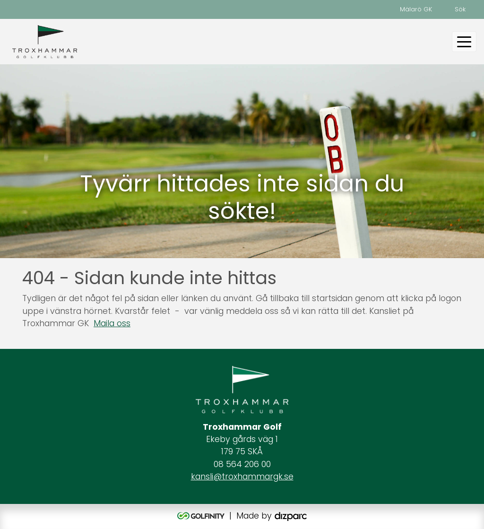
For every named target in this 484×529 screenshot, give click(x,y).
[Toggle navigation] (464, 41)
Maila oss (112, 323)
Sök (460, 9)
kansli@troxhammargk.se (242, 476)
